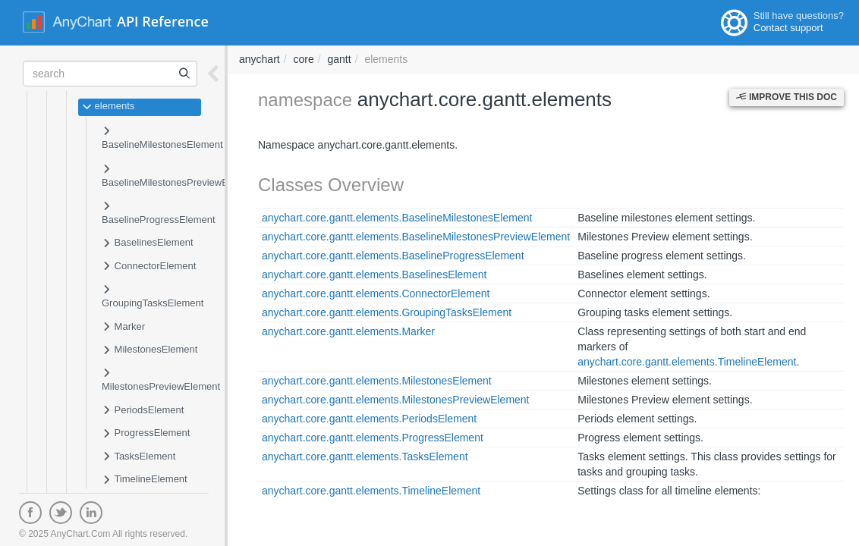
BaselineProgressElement (159, 212)
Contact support (788, 27)
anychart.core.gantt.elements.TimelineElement (686, 362)
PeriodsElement (143, 411)
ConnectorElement (149, 267)
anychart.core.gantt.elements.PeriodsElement (369, 419)
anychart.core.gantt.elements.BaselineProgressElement (393, 255)
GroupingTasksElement (152, 296)
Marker (123, 327)
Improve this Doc (786, 97)
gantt (339, 59)
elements (108, 107)
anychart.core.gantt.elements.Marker (348, 331)
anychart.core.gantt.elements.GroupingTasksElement (386, 312)
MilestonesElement (149, 350)
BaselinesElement (148, 243)
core (303, 59)
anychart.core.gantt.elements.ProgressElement (372, 437)
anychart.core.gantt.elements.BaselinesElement (374, 274)
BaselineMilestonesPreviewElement (180, 175)
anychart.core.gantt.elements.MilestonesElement (377, 381)
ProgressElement (146, 434)
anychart (259, 59)
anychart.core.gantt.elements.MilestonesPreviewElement (396, 400)
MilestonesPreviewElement (161, 379)
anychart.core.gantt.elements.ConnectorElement (375, 293)
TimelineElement (144, 480)
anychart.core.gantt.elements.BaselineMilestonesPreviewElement (416, 237)
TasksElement (138, 457)
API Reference (163, 21)
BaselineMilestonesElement (162, 137)
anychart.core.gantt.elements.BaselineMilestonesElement (397, 218)
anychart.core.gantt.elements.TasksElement (365, 456)
